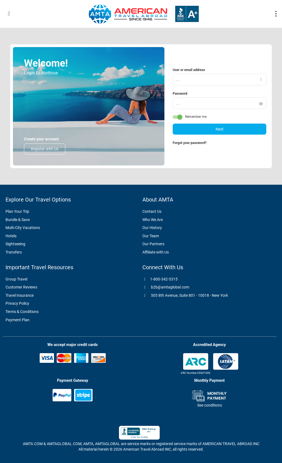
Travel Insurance (20, 295)
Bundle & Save (18, 219)
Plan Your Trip (17, 211)
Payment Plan (17, 320)
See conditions (209, 405)
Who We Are (152, 219)
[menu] (276, 14)
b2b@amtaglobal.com (165, 287)
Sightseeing (15, 244)
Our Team (150, 236)
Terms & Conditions (22, 311)
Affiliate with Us (155, 252)
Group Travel (16, 279)
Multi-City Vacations (23, 227)
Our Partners (153, 244)
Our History (152, 227)
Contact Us (151, 211)
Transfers (14, 252)
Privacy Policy (17, 303)
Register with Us (44, 149)
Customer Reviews (21, 287)
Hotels (11, 236)
